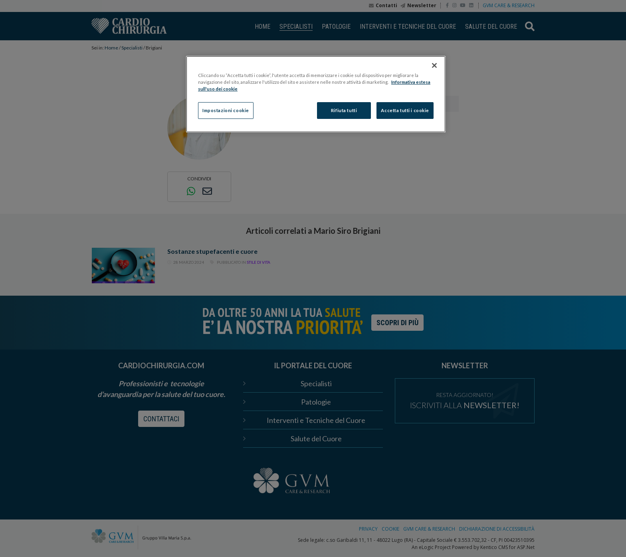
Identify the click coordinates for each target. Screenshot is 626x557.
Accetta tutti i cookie (405, 110)
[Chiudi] (434, 65)
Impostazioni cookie (225, 110)
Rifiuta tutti (344, 110)
